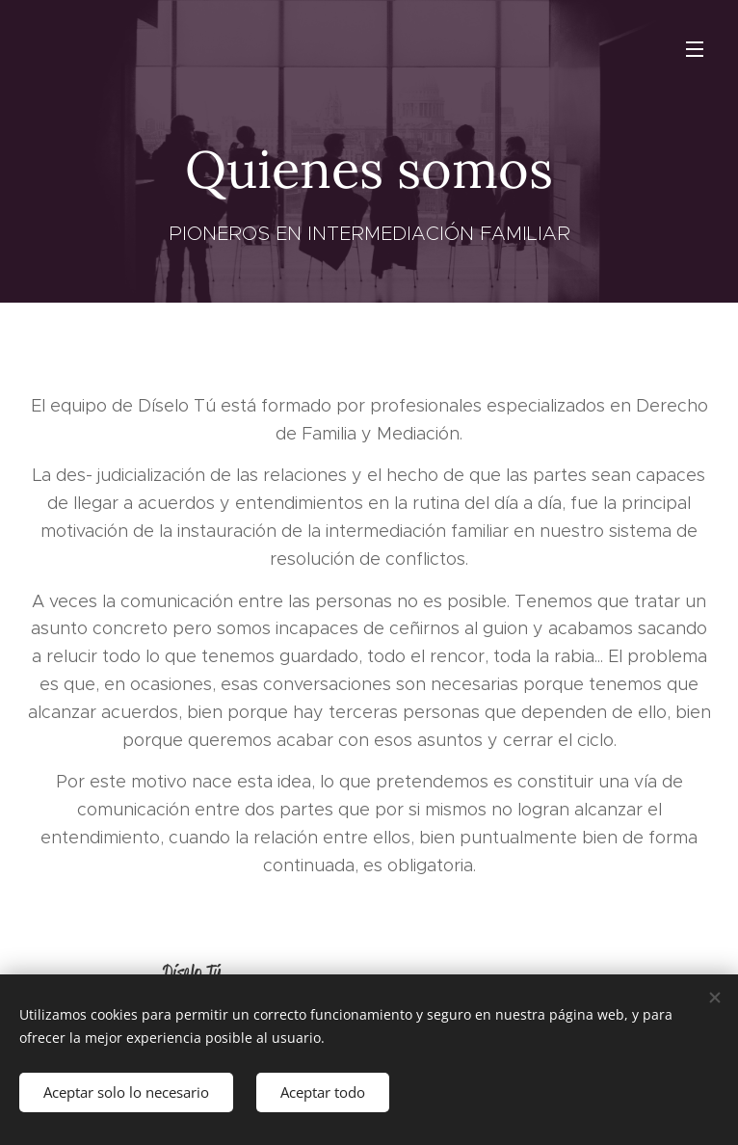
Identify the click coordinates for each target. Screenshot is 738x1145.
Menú (694, 49)
